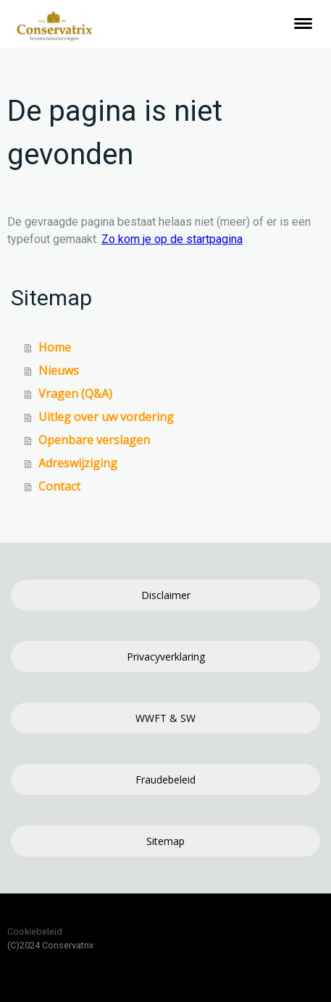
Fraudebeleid (165, 779)
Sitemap (165, 841)
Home (54, 347)
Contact (59, 486)
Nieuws (58, 370)
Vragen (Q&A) (75, 394)
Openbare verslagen (94, 440)
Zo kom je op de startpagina (172, 239)
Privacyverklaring (166, 656)
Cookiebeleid (34, 931)
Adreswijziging (77, 463)
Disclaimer (165, 595)
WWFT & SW (165, 718)
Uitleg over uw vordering (106, 417)
